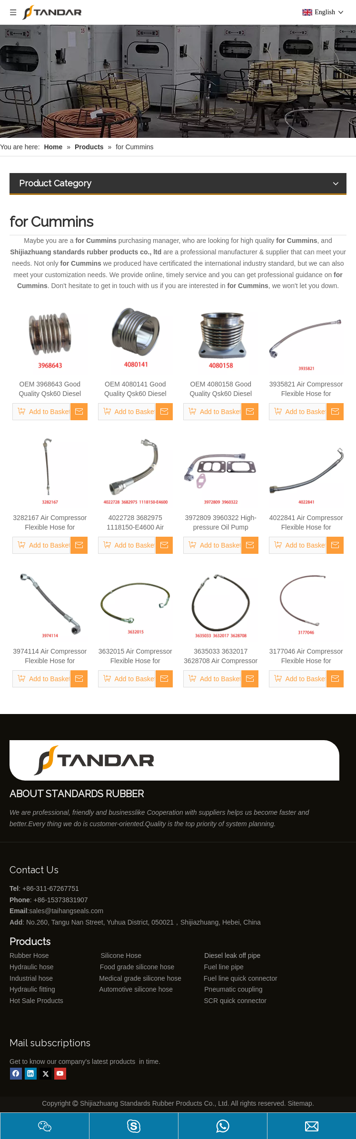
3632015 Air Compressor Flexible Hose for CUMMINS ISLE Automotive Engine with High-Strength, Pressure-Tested (135, 656)
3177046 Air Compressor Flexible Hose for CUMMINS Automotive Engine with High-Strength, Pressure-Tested (306, 656)
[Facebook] (16, 1074)
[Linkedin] (31, 1074)
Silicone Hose (101, 955)
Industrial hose (31, 978)
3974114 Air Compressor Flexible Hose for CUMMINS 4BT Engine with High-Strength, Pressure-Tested (50, 656)
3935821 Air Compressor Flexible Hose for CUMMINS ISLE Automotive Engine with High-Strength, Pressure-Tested (306, 389)
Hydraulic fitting (32, 989)
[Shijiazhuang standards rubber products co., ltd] (100, 760)
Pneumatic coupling (233, 989)
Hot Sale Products (36, 1000)
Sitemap (300, 1103)
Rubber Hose (29, 955)
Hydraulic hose (32, 967)
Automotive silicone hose (118, 989)
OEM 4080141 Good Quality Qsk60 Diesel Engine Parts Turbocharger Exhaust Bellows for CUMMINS (135, 389)
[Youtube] (60, 1074)
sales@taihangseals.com (67, 911)
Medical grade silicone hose (140, 978)
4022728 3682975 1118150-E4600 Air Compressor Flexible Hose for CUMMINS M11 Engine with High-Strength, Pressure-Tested (135, 523)
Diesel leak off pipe (232, 955)
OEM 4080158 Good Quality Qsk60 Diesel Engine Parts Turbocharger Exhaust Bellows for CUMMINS (221, 389)
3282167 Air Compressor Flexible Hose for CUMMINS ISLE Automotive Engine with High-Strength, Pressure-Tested (50, 523)
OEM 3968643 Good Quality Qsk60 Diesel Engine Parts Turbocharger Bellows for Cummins (50, 389)
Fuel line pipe (224, 967)
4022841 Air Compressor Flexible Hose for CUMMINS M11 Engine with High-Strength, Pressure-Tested (306, 523)
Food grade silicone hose (138, 967)
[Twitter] (45, 1074)
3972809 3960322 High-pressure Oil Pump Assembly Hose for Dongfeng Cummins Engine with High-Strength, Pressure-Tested (221, 523)
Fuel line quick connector (240, 978)
